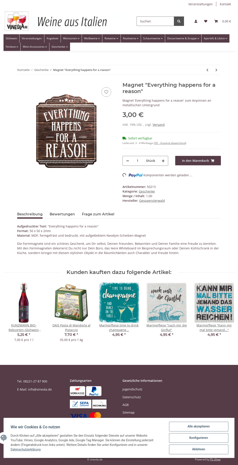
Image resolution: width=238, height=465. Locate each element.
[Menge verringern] (127, 161)
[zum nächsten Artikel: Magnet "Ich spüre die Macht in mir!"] (216, 70)
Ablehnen (198, 449)
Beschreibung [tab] (30, 214)
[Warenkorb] (222, 21)
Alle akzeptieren (198, 426)
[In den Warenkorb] (198, 160)
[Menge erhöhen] (163, 161)
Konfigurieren (198, 438)
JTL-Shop (215, 459)
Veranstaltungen (200, 4)
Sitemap (129, 412)
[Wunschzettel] (206, 21)
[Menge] (137, 161)
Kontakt (225, 4)
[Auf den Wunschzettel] (106, 92)
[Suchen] (155, 21)
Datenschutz (132, 397)
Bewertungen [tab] (62, 214)
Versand (159, 125)
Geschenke (147, 191)
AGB (126, 405)
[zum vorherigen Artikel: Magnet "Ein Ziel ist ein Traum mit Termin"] (207, 70)
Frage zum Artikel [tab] (98, 214)
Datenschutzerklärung (26, 449)
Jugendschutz (132, 389)
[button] (196, 21)
